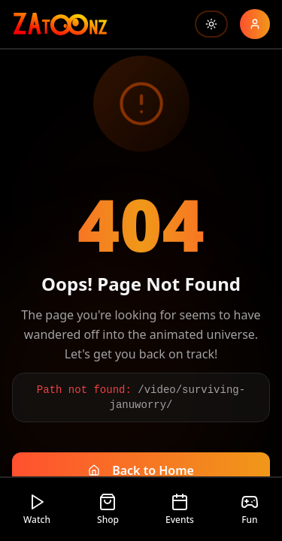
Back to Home (141, 470)
